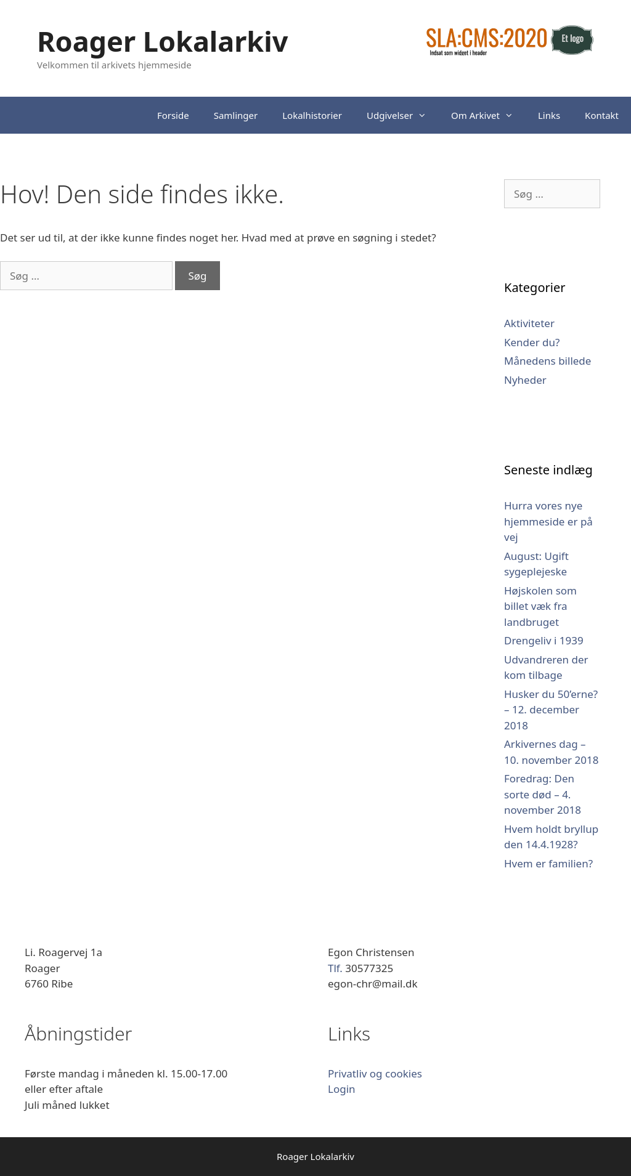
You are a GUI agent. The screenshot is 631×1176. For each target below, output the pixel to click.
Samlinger (236, 115)
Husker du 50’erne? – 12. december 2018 (551, 709)
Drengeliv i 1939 (544, 640)
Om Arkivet (488, 115)
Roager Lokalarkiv (162, 41)
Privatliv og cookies (375, 1073)
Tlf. (336, 968)
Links (549, 115)
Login (342, 1089)
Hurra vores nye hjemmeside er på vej (548, 521)
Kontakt (602, 115)
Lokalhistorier (312, 115)
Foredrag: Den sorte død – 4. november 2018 (542, 794)
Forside (173, 115)
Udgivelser (403, 115)
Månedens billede (547, 361)
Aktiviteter (529, 323)
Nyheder (525, 380)
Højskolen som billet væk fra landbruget (540, 606)
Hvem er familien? (548, 863)
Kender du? (532, 342)
